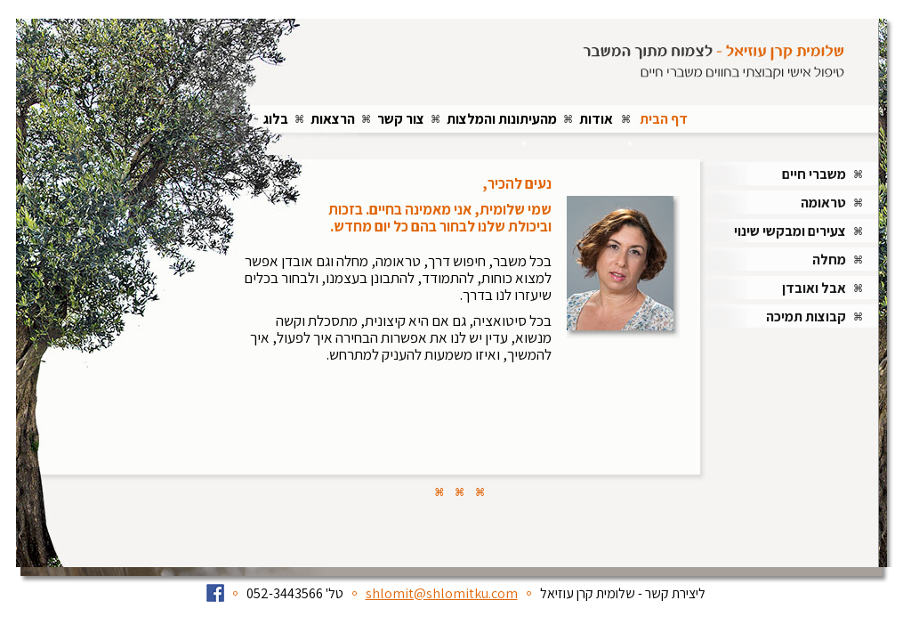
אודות (596, 119)
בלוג (275, 119)
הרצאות (332, 119)
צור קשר (400, 119)
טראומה (823, 202)
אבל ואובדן (814, 288)
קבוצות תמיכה (806, 316)
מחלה (829, 259)
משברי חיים (814, 174)
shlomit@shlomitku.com (442, 593)
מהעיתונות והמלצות (502, 119)
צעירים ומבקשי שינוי (790, 231)
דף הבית (664, 119)
